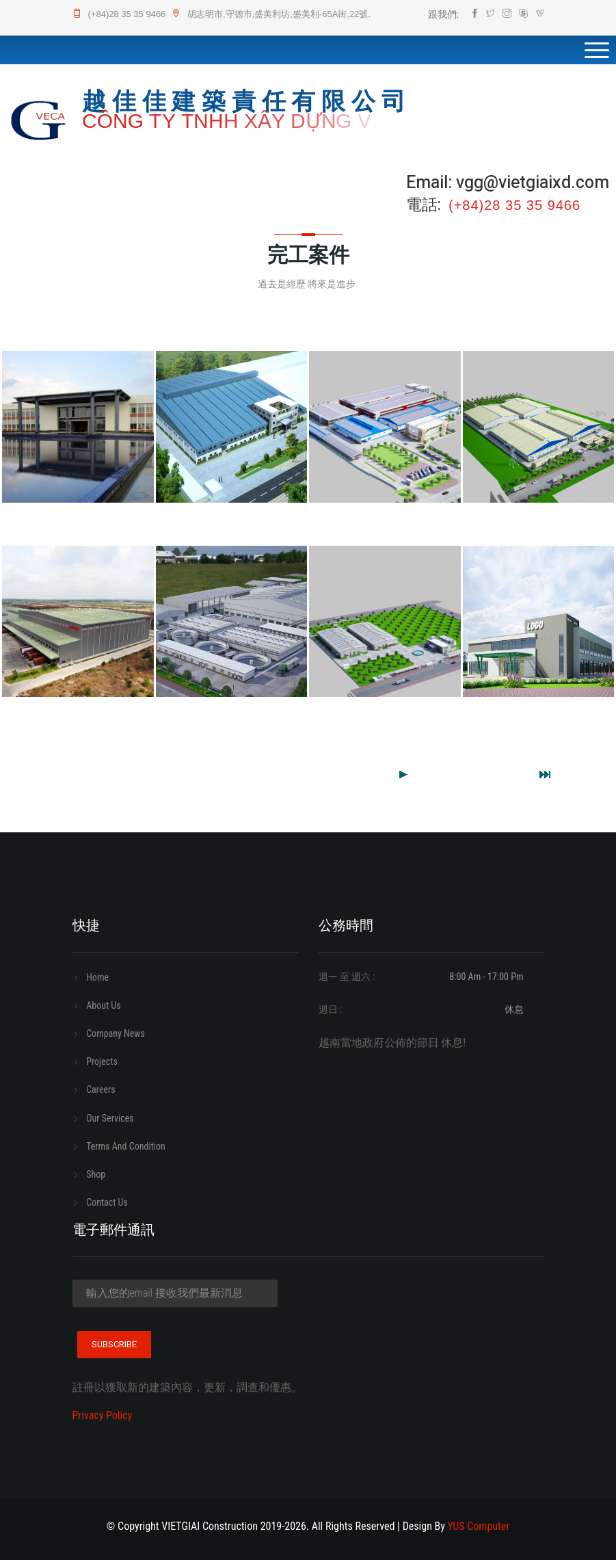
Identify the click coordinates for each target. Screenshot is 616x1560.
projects (102, 1061)
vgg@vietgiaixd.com (532, 183)
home (97, 977)
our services (110, 1118)
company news (115, 1033)
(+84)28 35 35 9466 (119, 14)
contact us (107, 1202)
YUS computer (478, 1526)
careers (101, 1089)
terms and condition (125, 1146)
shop (95, 1174)
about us (103, 1005)
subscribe (114, 1344)
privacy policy (102, 1415)
